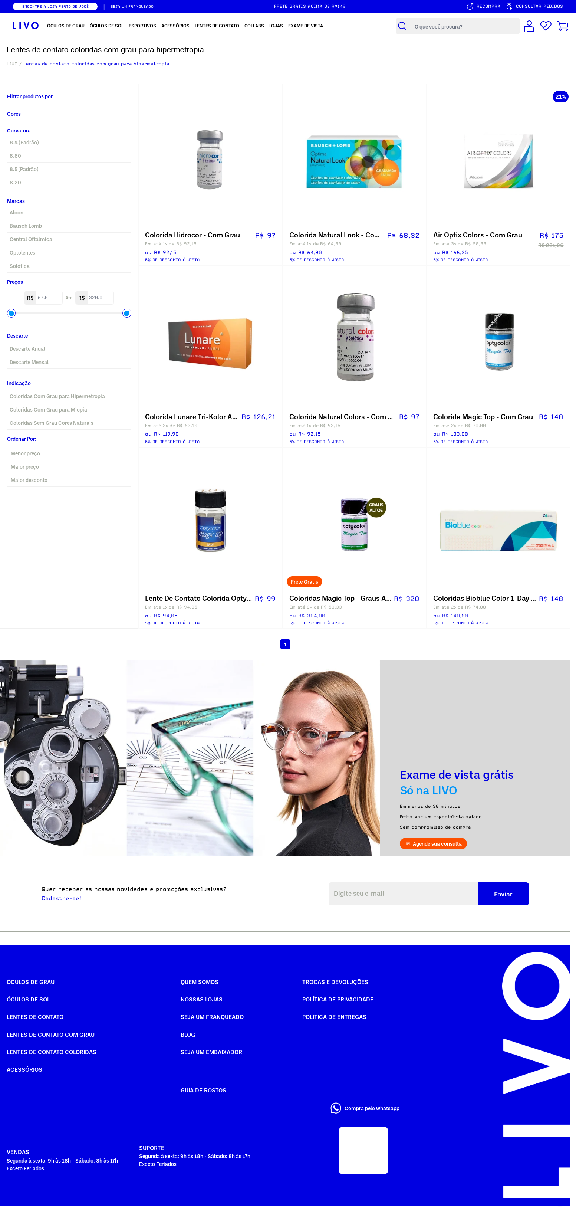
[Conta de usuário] (529, 26)
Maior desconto (29, 480)
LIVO (12, 63)
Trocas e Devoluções (335, 982)
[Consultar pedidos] (534, 6)
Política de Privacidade (337, 999)
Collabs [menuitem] (254, 26)
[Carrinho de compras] (563, 26)
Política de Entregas (334, 1016)
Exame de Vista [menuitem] (305, 26)
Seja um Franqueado (212, 1016)
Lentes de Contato (35, 1016)
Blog (188, 1034)
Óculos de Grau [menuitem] (66, 26)
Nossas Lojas (202, 999)
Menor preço (25, 453)
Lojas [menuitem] (276, 26)
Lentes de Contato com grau (51, 1034)
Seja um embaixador (211, 1052)
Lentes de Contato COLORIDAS (51, 1052)
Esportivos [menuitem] (142, 26)
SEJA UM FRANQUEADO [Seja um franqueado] (132, 6)
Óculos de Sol (28, 999)
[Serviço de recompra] (483, 6)
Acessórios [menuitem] (175, 26)
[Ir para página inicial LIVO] (25, 26)
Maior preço (25, 466)
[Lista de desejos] (546, 26)
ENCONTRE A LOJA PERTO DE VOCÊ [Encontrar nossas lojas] (55, 6)
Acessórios (24, 1069)
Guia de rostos (203, 1090)
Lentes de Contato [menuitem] (217, 26)
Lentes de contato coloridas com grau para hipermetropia (96, 63)
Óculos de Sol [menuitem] (107, 26)
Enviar (503, 894)
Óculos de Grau (31, 982)
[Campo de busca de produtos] (465, 26)
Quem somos (199, 982)
